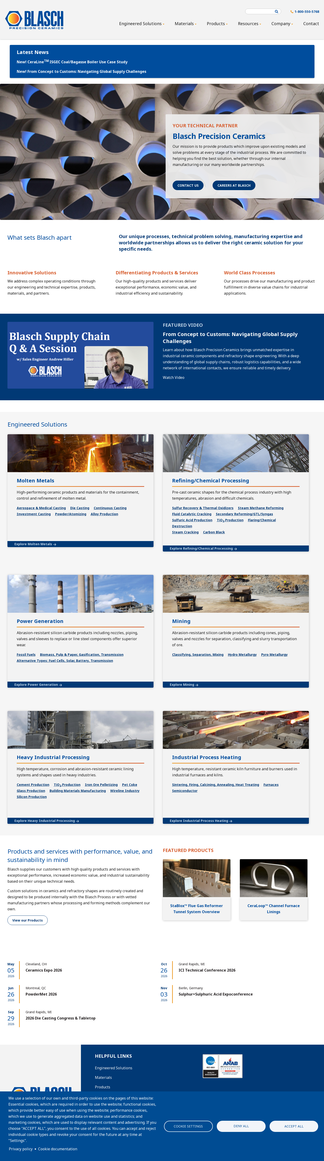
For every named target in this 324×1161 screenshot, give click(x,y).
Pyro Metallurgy (274, 654)
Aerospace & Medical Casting (41, 508)
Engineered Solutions (113, 1067)
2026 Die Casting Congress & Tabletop (61, 1018)
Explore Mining (182, 684)
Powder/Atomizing (70, 514)
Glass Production (31, 790)
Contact (311, 23)
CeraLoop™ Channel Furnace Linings (273, 908)
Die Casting (79, 508)
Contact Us (188, 185)
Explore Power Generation (36, 684)
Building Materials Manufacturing (78, 790)
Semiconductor (184, 790)
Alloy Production (104, 514)
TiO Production (67, 784)
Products (102, 1087)
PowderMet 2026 (41, 994)
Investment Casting (34, 514)
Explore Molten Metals (33, 544)
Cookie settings (188, 1126)
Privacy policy (21, 1148)
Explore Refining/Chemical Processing (201, 548)
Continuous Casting (110, 508)
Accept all (294, 1126)
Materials (103, 1077)
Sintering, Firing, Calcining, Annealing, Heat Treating (215, 784)
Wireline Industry (125, 790)
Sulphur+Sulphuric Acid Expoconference (216, 994)
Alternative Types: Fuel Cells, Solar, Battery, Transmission (65, 660)
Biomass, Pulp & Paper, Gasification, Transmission (82, 654)
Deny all (241, 1126)
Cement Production (33, 784)
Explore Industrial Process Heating (199, 820)
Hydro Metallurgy (242, 654)
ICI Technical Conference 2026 (207, 970)
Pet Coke (129, 784)
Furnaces (271, 784)
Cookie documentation (57, 1148)
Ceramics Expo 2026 (44, 970)
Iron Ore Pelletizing (101, 784)
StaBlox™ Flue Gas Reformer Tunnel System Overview (196, 908)
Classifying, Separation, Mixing (198, 654)
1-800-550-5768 (306, 11)
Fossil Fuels (26, 654)
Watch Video (173, 377)
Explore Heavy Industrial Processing (44, 820)
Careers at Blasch (234, 185)
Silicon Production (32, 796)
